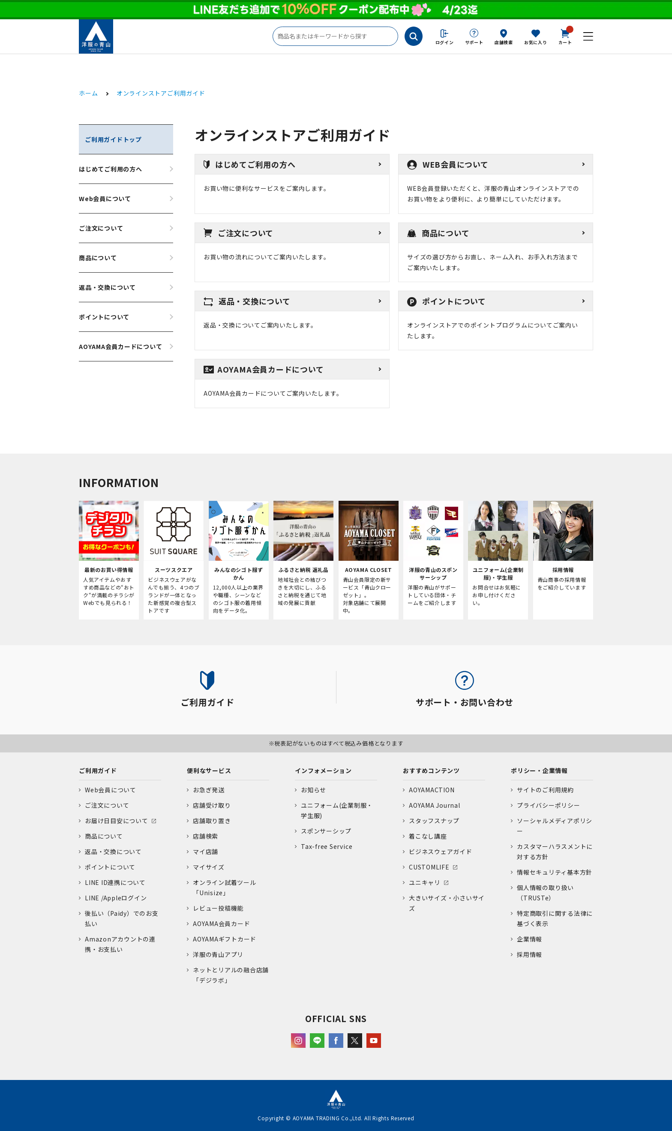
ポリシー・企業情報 (539, 770)
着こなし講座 (428, 836)
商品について (98, 257)
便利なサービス (209, 770)
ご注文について (101, 228)
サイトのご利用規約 (545, 789)
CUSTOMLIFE (429, 867)
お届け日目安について (116, 820)
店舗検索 (504, 42)
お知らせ (313, 789)
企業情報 (529, 939)
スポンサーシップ (326, 831)
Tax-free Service (326, 846)
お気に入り (535, 42)
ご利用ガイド (98, 770)
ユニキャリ (425, 882)
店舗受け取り (212, 805)
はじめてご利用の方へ (110, 169)
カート (565, 36)
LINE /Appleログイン (116, 897)
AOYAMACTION (431, 789)
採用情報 (529, 954)
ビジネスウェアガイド (440, 851)
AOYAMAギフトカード (224, 939)
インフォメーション (323, 770)
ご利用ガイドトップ (113, 139)
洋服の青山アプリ (218, 954)
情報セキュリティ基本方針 (554, 872)
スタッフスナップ (434, 820)
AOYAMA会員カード (221, 923)
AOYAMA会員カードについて (120, 346)
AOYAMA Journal (434, 805)
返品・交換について (107, 287)
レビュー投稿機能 (218, 908)
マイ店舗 (205, 851)
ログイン (444, 42)
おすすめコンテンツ (431, 770)
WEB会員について (448, 164)
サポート (474, 42)
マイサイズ (209, 867)
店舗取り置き (212, 820)
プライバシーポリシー (548, 805)
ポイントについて (104, 317)
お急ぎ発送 (209, 789)
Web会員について (105, 198)
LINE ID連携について (115, 882)
